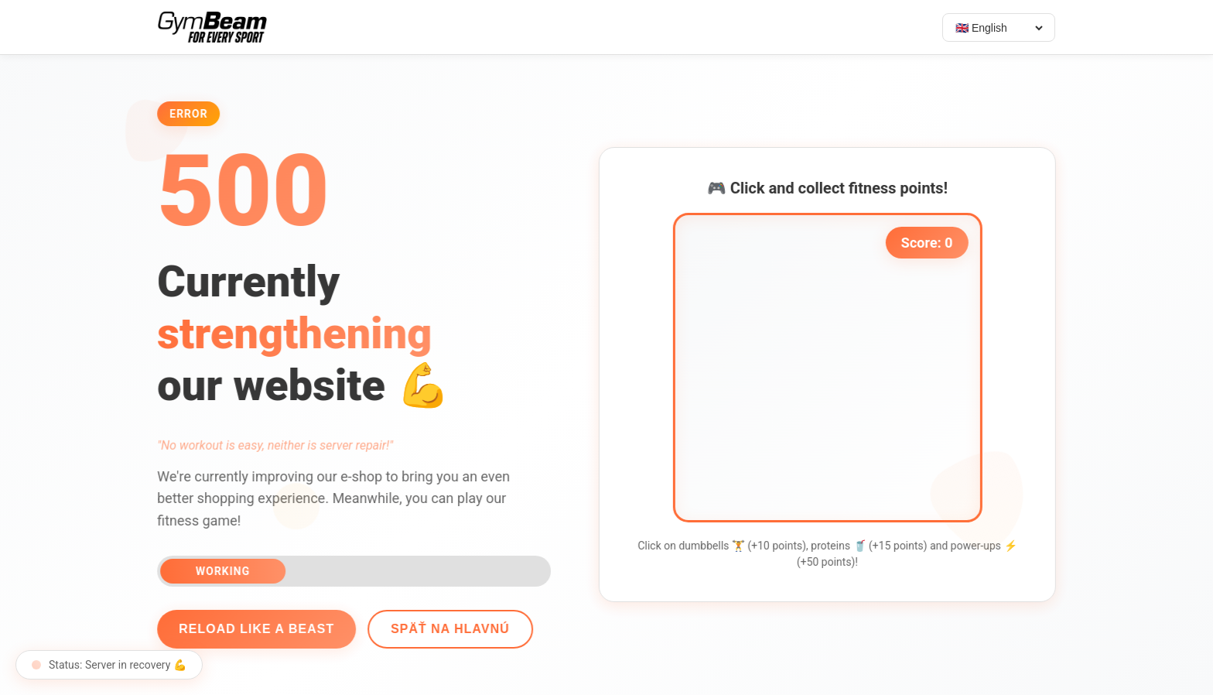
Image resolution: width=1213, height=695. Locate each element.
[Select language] (998, 28)
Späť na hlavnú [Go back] (447, 628)
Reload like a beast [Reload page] (253, 628)
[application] (830, 367)
